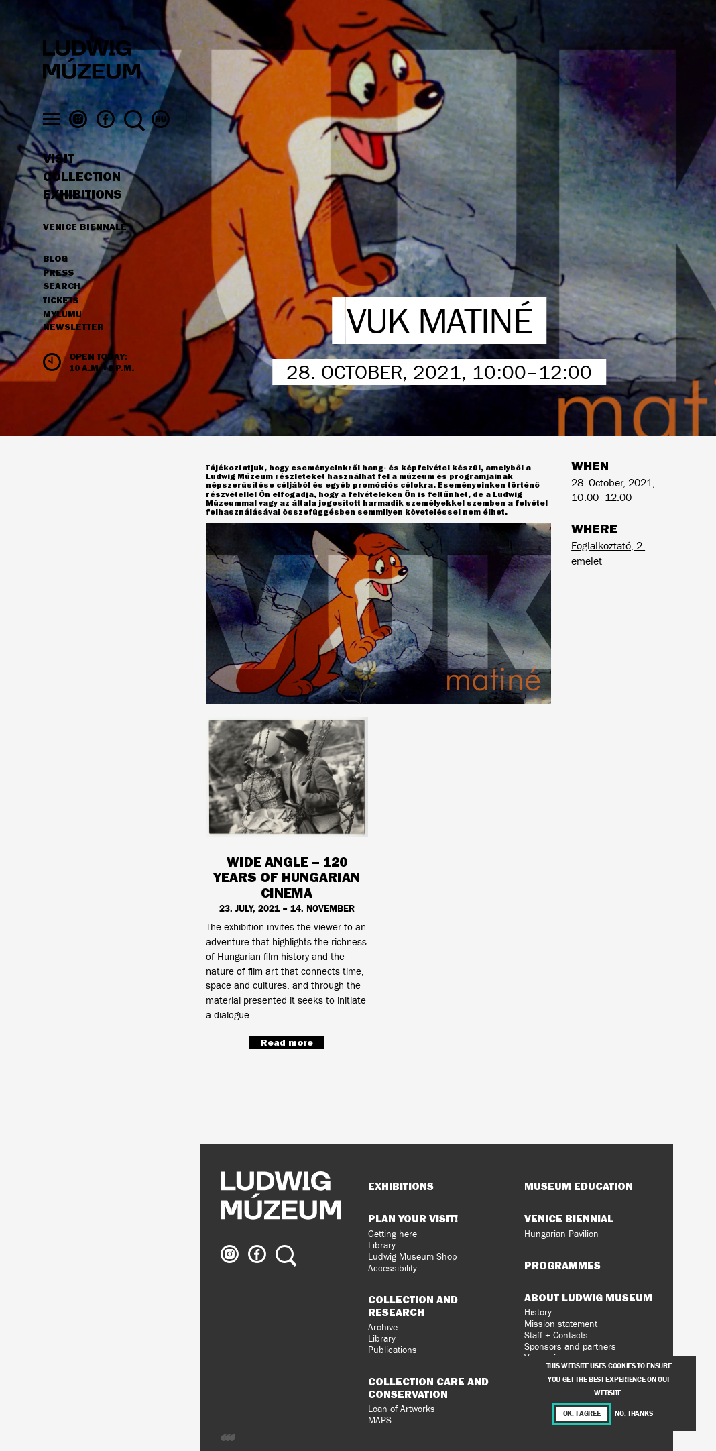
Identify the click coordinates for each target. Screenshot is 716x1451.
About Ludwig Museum (588, 1297)
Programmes (562, 1265)
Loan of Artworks (401, 1409)
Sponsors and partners (570, 1346)
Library (382, 1245)
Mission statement (560, 1324)
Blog (55, 284)
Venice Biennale (85, 252)
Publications (392, 1350)
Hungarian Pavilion (561, 1234)
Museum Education (578, 1186)
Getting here (392, 1234)
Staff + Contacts (556, 1335)
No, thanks (633, 1413)
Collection (82, 202)
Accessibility (392, 1268)
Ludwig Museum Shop (412, 1256)
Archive (383, 1327)
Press (58, 298)
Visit (58, 184)
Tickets (60, 326)
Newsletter (73, 353)
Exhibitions (82, 220)
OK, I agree (582, 1413)
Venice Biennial (568, 1218)
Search (61, 312)
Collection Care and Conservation (428, 1388)
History (538, 1312)
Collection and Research (413, 1306)
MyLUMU (62, 340)
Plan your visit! (413, 1218)
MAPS (380, 1420)
